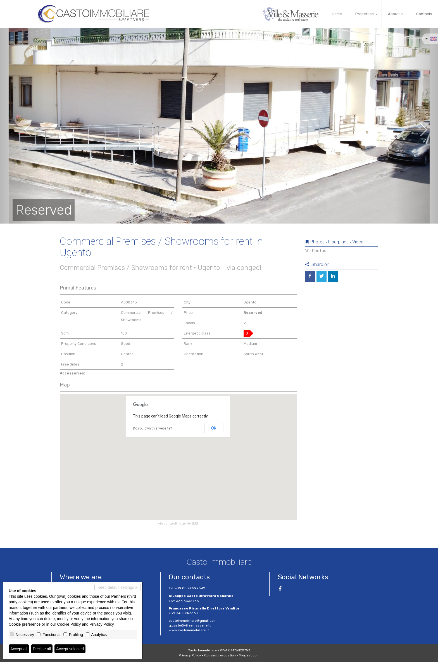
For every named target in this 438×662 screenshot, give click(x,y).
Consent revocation (220, 655)
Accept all (18, 649)
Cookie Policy (69, 624)
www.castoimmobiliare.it (189, 630)
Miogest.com (249, 655)
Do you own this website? (152, 428)
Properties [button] (366, 14)
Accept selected (70, 649)
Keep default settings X (117, 587)
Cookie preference (25, 624)
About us (396, 14)
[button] (22, 126)
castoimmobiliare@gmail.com (192, 621)
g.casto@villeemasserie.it (190, 625)
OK (213, 428)
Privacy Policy (190, 655)
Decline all (42, 649)
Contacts (424, 14)
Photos (315, 250)
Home (337, 14)
